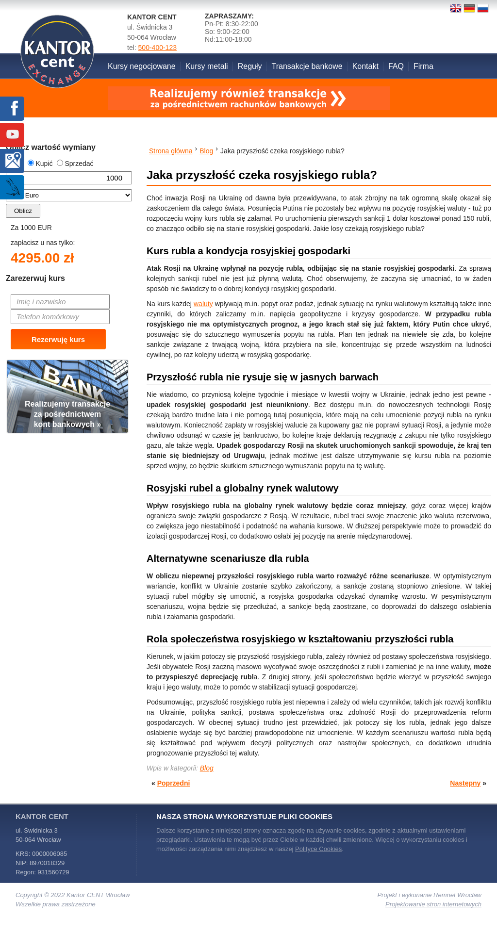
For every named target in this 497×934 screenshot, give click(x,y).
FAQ (396, 66)
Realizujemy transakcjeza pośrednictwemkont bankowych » (67, 414)
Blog (207, 768)
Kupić (40, 163)
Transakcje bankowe (306, 66)
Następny (465, 783)
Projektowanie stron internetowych (433, 904)
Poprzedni (173, 783)
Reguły (250, 66)
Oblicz (23, 210)
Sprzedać (75, 163)
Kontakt (365, 66)
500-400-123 (157, 47)
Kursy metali (206, 66)
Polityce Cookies (318, 848)
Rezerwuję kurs (58, 339)
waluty (203, 304)
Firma (423, 66)
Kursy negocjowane (142, 66)
